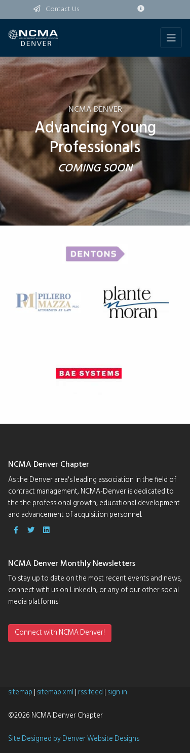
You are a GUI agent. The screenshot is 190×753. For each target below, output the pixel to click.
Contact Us (56, 9)
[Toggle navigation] (171, 37)
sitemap (20, 692)
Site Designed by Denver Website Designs (73, 739)
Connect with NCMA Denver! (60, 633)
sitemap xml (55, 692)
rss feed (90, 692)
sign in (117, 692)
